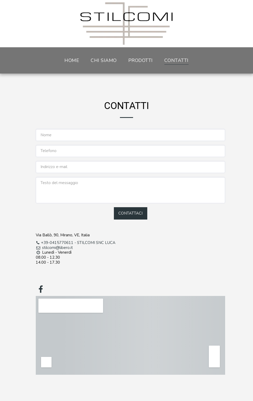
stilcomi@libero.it (54, 247)
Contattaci (130, 213)
